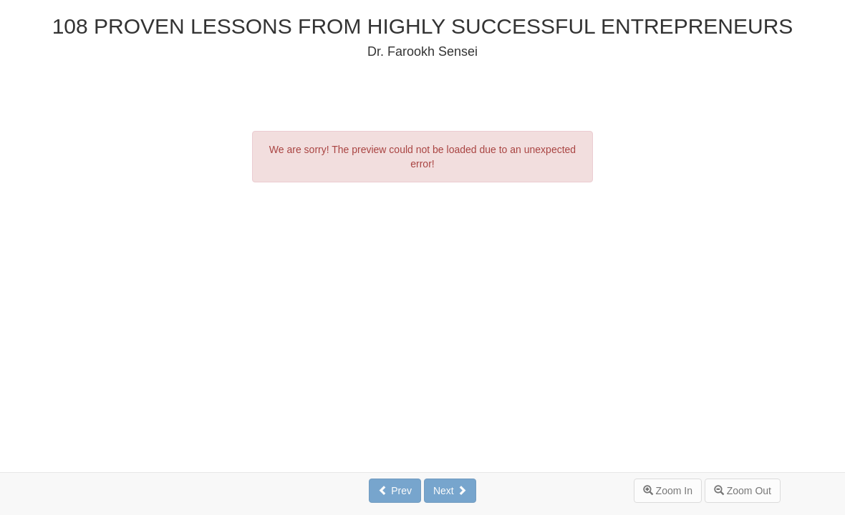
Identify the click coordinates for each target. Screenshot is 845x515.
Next (450, 490)
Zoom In (667, 490)
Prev (395, 490)
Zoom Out (742, 490)
